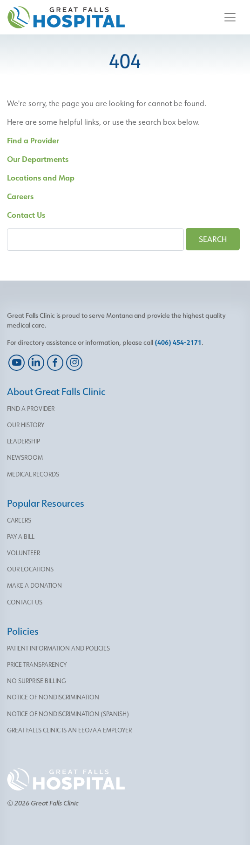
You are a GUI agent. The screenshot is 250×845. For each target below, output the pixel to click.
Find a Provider (33, 140)
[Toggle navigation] (230, 17)
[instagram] (74, 363)
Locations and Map (40, 177)
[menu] (125, 409)
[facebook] (55, 363)
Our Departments (37, 159)
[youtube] (16, 363)
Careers (20, 196)
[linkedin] (35, 363)
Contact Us (26, 215)
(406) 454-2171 (178, 342)
